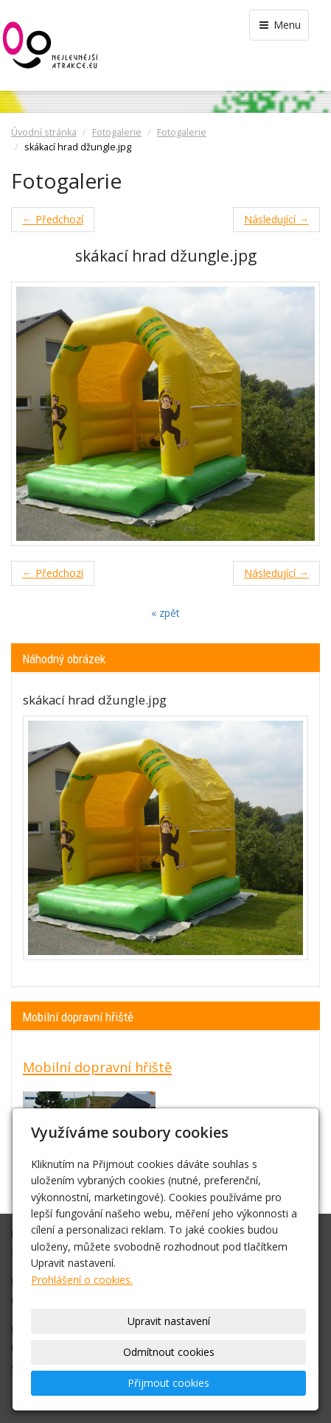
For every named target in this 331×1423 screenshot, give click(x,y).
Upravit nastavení (169, 1321)
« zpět (165, 613)
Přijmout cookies (168, 1383)
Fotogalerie (117, 132)
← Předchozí (52, 219)
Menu (279, 25)
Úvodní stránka (44, 132)
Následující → (276, 219)
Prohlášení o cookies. (82, 1280)
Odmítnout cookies (169, 1352)
